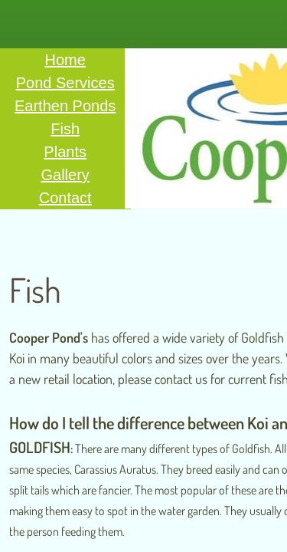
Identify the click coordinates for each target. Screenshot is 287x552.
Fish (65, 128)
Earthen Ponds (65, 105)
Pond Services (65, 82)
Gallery (65, 174)
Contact (65, 197)
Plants (65, 151)
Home (64, 59)
